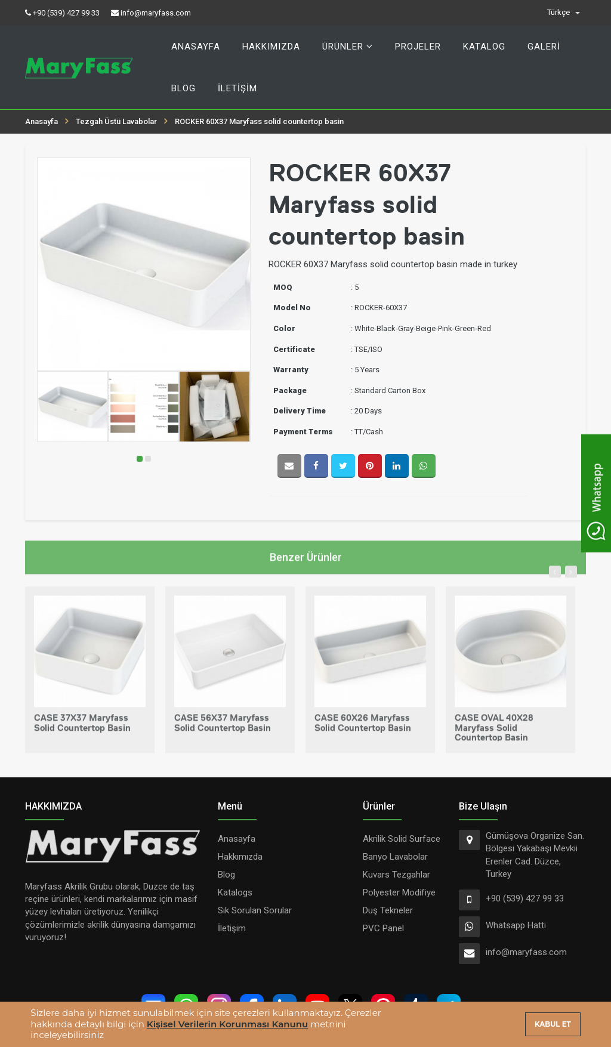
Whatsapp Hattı (516, 925)
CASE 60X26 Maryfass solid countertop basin (362, 729)
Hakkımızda (271, 46)
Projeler (418, 46)
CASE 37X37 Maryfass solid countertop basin (82, 729)
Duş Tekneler (388, 910)
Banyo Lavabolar (395, 856)
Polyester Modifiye (399, 892)
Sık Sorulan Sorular (255, 910)
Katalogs (235, 892)
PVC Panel (383, 928)
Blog (183, 88)
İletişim (237, 88)
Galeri (543, 46)
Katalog (484, 46)
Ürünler (347, 46)
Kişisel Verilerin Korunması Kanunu (227, 1024)
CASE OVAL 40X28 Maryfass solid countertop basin (494, 734)
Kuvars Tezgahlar (396, 874)
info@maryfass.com (526, 952)
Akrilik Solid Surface (401, 838)
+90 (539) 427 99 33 (525, 898)
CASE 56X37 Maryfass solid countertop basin (222, 729)
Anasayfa (195, 46)
